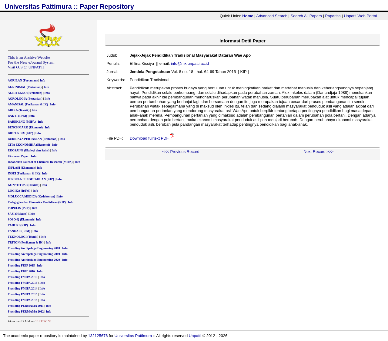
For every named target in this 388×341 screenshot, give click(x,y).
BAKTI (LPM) (17, 116)
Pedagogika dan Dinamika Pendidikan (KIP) (37, 202)
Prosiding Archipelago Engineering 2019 (34, 254)
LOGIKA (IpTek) (19, 190)
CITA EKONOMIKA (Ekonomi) (29, 144)
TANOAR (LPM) (19, 231)
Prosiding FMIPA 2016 (22, 300)
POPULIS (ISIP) (19, 208)
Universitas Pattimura (133, 335)
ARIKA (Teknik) (19, 110)
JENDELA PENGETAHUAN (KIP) (31, 179)
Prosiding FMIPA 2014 (22, 288)
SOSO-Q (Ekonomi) (21, 219)
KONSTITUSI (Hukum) (23, 185)
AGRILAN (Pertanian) (23, 80)
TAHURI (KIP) (18, 225)
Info (42, 80)
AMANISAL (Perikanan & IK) (28, 104)
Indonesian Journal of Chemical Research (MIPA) (40, 162)
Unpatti (195, 335)
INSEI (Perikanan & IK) (24, 173)
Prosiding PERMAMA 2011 (26, 305)
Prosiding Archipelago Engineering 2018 (34, 248)
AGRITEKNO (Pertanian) (25, 92)
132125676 (98, 335)
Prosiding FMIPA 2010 (22, 277)
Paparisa (333, 16)
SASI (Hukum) (17, 213)
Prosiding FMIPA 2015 (22, 294)
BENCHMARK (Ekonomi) (25, 127)
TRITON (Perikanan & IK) (26, 242)
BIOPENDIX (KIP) (20, 133)
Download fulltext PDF (149, 138)
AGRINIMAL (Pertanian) (25, 87)
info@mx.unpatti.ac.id (190, 63)
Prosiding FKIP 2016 (21, 271)
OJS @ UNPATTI (30, 67)
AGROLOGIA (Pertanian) (25, 98)
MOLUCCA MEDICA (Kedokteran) (31, 196)
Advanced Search (271, 16)
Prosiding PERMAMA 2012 (26, 311)
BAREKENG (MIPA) (22, 121)
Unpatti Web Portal (360, 16)
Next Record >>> (319, 151)
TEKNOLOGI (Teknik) (23, 236)
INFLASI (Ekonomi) (21, 167)
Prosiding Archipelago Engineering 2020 (34, 259)
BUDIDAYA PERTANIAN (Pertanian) (33, 139)
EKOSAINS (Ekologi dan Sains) (29, 150)
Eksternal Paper (18, 156)
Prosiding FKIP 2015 (21, 265)
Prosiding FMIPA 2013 (22, 282)
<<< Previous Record (180, 151)
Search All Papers (306, 16)
